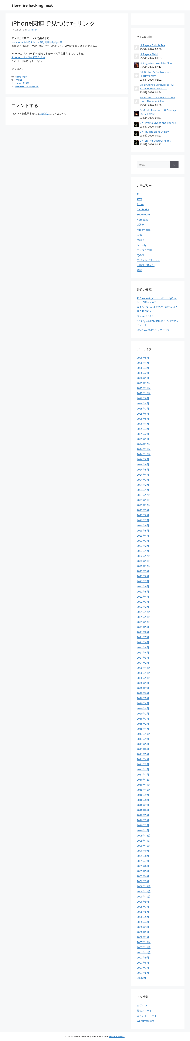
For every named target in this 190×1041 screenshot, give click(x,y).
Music (140, 240)
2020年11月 (143, 673)
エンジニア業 (144, 250)
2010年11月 (143, 784)
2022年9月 (143, 571)
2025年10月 (143, 393)
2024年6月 (143, 464)
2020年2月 (143, 713)
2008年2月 (143, 932)
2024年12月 (143, 444)
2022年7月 (143, 581)
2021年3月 (143, 657)
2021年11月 (143, 617)
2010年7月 (143, 805)
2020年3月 (143, 708)
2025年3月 (143, 429)
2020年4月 (143, 703)
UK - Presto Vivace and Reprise (158, 123)
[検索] (174, 164)
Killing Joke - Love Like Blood (156, 63)
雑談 (139, 270)
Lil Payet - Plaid (149, 54)
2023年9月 (143, 510)
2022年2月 (143, 606)
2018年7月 (143, 718)
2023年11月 (143, 500)
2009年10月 (143, 845)
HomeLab (142, 219)
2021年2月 (143, 662)
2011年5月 (143, 754)
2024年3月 (143, 479)
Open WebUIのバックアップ (153, 330)
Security (141, 245)
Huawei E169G (22, 83)
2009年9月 (143, 850)
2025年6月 (143, 413)
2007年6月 (143, 972)
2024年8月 (143, 459)
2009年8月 (143, 856)
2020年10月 (143, 678)
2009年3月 (143, 881)
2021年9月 (143, 627)
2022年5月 (143, 591)
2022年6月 (143, 586)
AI (138, 194)
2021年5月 (143, 647)
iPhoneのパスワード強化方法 (28, 57)
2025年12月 (143, 383)
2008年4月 (143, 922)
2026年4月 (143, 362)
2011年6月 (143, 749)
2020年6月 (143, 693)
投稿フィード (144, 1010)
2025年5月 (143, 418)
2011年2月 (143, 769)
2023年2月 (143, 545)
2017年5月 (143, 744)
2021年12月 (143, 612)
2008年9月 (143, 901)
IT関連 (140, 224)
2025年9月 (143, 398)
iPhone (18, 79)
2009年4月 (143, 876)
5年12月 (141, 978)
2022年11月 (143, 561)
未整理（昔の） (22, 76)
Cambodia (143, 209)
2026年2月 (143, 373)
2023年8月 (143, 515)
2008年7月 (143, 906)
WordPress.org (145, 1020)
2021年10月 (143, 622)
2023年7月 (143, 520)
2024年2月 (143, 484)
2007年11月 (143, 947)
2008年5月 (143, 917)
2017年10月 (143, 734)
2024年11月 (143, 449)
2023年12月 (143, 495)
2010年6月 (143, 810)
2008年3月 (143, 927)
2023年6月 (143, 525)
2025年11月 (143, 388)
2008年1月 (143, 937)
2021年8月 (143, 632)
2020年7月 (143, 688)
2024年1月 (143, 490)
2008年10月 (143, 896)
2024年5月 (143, 469)
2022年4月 (143, 596)
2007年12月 (143, 942)
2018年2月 (143, 723)
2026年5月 (143, 357)
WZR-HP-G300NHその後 (26, 86)
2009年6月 (143, 866)
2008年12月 (143, 886)
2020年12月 (143, 667)
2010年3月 (143, 820)
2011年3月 (143, 764)
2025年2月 (143, 434)
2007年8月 (143, 962)
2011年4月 (143, 759)
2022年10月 (143, 566)
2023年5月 (143, 530)
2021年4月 (143, 652)
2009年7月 (143, 861)
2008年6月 (143, 911)
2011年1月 (143, 774)
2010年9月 (143, 795)
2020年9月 (143, 683)
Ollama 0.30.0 (145, 316)
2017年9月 (143, 739)
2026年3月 (143, 368)
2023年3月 (143, 540)
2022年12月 (143, 556)
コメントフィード (147, 1015)
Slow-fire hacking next (32, 5)
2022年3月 (143, 601)
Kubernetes (143, 229)
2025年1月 (143, 439)
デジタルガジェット (148, 260)
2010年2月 (143, 825)
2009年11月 (143, 840)
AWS (139, 199)
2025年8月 (143, 403)
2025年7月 (143, 408)
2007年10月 (143, 952)
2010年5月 (143, 815)
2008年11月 (143, 891)
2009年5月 (143, 871)
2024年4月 (143, 474)
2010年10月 (143, 789)
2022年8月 (143, 576)
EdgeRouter (144, 214)
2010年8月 (143, 800)
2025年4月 (143, 423)
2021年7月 (143, 637)
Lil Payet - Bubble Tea (152, 45)
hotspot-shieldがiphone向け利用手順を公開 (36, 42)
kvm (139, 235)
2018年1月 (143, 728)
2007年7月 (143, 967)
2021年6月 (143, 642)
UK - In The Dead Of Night (155, 140)
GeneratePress (117, 1036)
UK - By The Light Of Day (154, 131)
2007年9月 (143, 957)
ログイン (44, 113)
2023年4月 (143, 535)
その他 (140, 255)
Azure (140, 204)
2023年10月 (143, 505)
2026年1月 (143, 378)
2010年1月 (143, 830)
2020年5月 (143, 698)
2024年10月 (143, 454)
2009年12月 (143, 835)
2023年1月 (143, 551)
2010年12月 (143, 779)
